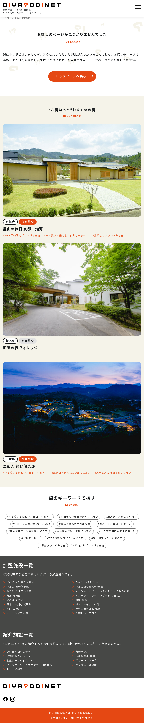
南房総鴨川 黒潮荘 (87, 656)
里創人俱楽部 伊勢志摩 (89, 586)
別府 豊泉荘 (14, 608)
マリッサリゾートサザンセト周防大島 (29, 664)
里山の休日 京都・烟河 (20, 582)
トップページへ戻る (71, 76)
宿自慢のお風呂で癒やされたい (79, 516)
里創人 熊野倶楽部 (18, 586)
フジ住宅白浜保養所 (19, 651)
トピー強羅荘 (15, 669)
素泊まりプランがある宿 (109, 235)
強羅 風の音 (83, 600)
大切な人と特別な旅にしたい (113, 472)
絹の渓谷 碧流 (15, 600)
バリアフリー (31, 538)
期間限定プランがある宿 (107, 538)
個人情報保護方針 (59, 713)
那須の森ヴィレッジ (19, 656)
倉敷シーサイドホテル (20, 660)
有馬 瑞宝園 (14, 595)
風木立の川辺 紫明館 (19, 604)
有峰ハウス (82, 651)
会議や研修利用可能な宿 (75, 523)
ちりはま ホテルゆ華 (19, 591)
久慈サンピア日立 (86, 613)
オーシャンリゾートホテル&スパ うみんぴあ (102, 591)
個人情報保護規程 (82, 713)
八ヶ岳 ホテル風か (87, 582)
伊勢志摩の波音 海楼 (88, 608)
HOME (7, 18)
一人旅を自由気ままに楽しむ (118, 531)
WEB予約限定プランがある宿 (22, 235)
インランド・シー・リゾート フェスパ (99, 595)
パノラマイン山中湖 (88, 604)
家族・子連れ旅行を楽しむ (115, 523)
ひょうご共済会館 (86, 664)
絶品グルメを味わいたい (122, 516)
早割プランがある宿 (53, 545)
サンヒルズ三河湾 (17, 613)
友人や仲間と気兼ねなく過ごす (29, 531)
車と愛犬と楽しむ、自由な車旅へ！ (67, 235)
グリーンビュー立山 (88, 660)
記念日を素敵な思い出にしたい (72, 472)
